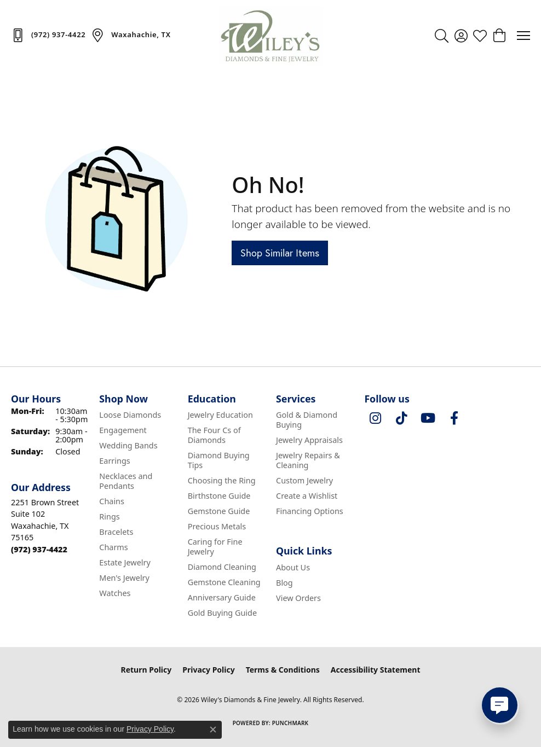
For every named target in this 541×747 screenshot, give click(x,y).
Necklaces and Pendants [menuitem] (125, 481)
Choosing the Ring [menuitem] (222, 480)
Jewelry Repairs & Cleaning (308, 460)
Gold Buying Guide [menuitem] (222, 613)
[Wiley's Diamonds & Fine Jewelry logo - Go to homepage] (270, 35)
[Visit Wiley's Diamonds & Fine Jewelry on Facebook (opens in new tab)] (454, 418)
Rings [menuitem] (109, 516)
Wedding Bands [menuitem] (128, 445)
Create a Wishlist (306, 496)
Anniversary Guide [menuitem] (222, 597)
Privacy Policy (208, 669)
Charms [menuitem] (113, 547)
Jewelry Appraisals (309, 440)
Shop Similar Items (279, 253)
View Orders (298, 598)
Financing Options (309, 511)
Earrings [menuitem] (114, 461)
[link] (48, 35)
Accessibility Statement (376, 669)
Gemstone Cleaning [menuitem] (224, 582)
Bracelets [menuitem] (116, 532)
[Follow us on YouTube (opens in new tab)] (428, 418)
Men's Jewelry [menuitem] (124, 578)
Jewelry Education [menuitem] (220, 415)
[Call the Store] (39, 549)
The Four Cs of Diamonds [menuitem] (214, 435)
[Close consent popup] (213, 729)
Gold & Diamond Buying (306, 420)
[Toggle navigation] (523, 35)
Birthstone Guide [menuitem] (219, 496)
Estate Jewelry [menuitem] (124, 562)
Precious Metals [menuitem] (217, 526)
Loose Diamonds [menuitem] (130, 415)
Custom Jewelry (304, 480)
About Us (293, 567)
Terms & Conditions (283, 669)
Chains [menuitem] (111, 501)
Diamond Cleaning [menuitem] (222, 567)
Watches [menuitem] (114, 593)
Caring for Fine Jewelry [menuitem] (215, 546)
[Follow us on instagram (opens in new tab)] (375, 418)
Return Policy (146, 669)
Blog (284, 582)
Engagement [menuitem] (122, 430)
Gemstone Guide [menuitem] (219, 511)
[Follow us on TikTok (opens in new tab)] (401, 418)
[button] (441, 35)
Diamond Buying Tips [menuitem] (219, 460)
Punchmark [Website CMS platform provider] (290, 723)
